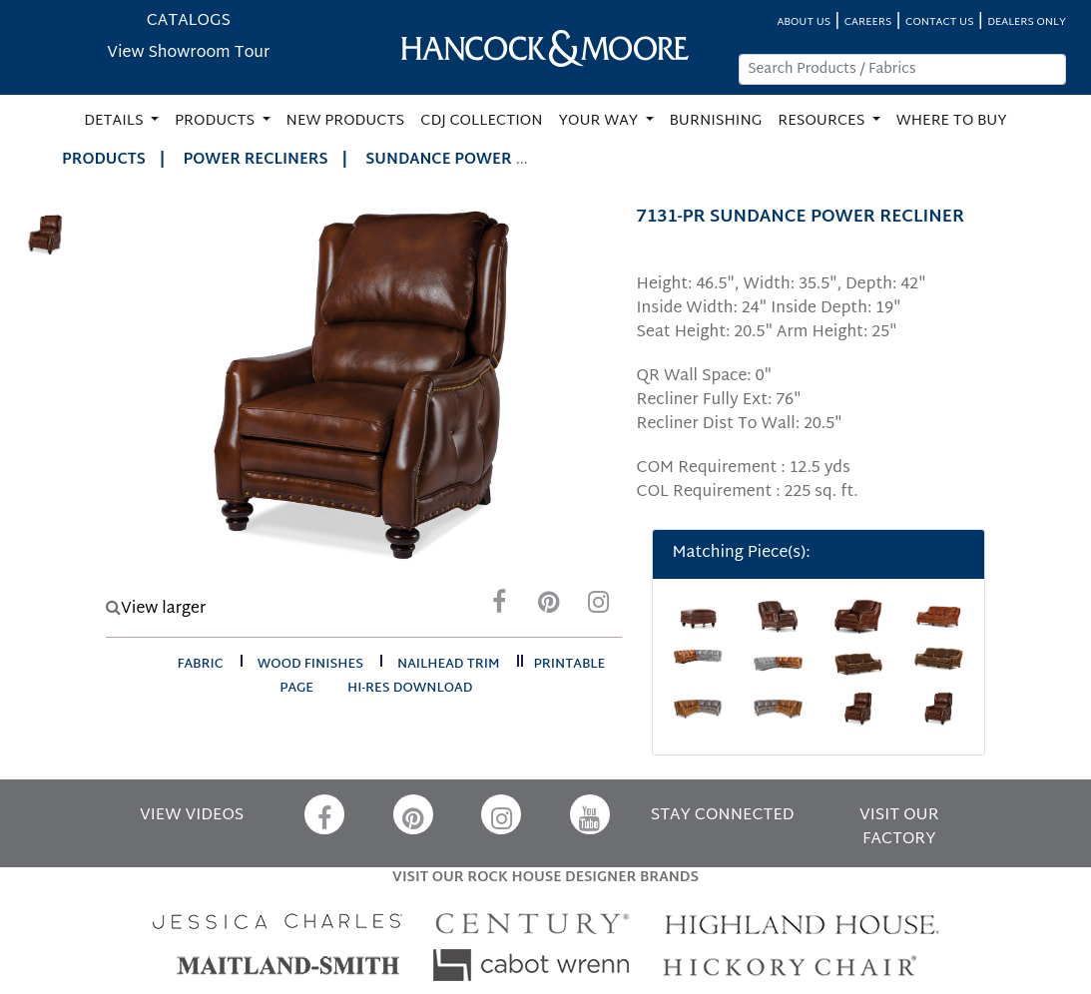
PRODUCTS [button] (217, 121)
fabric (200, 665)
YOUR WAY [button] (600, 121)
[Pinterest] (549, 607)
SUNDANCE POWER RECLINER (477, 160)
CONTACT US (939, 22)
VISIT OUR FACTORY (899, 827)
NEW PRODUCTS (345, 121)
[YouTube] (590, 814)
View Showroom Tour (188, 53)
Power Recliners (256, 160)
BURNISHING (716, 121)
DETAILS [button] (115, 121)
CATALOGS (189, 21)
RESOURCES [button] (823, 121)
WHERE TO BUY (951, 121)
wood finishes (310, 665)
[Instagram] (599, 607)
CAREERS (868, 22)
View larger (156, 609)
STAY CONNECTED (723, 815)
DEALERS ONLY (1026, 22)
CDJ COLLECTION (481, 121)
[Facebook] (499, 607)
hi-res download (409, 689)
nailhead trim (448, 665)
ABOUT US (803, 22)
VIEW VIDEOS (192, 815)
